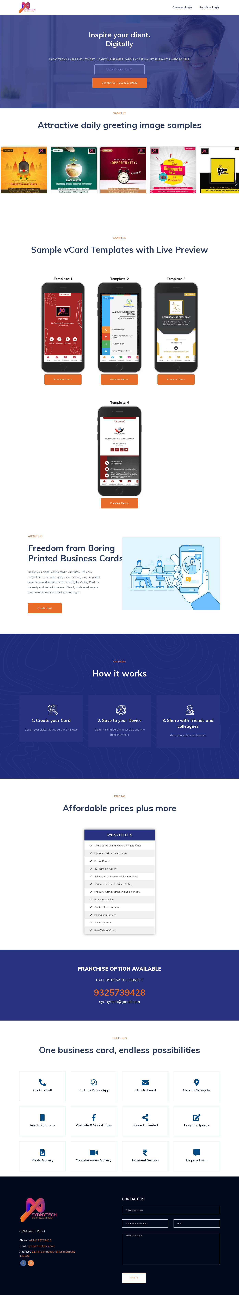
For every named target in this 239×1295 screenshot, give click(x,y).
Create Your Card (119, 69)
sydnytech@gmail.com (119, 1001)
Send (134, 1277)
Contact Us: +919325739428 (119, 82)
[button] (236, 184)
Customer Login (182, 7)
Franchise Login (209, 7)
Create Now (44, 608)
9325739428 (119, 992)
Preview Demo (63, 379)
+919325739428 (35, 1240)
